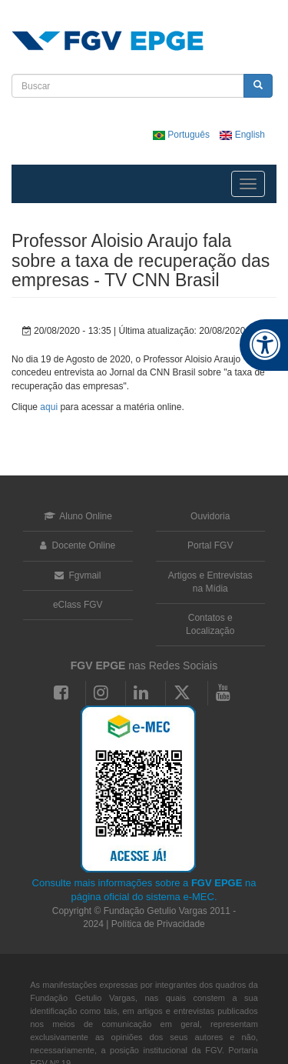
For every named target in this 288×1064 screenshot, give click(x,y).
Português (182, 134)
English (242, 134)
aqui (49, 407)
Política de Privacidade (158, 924)
